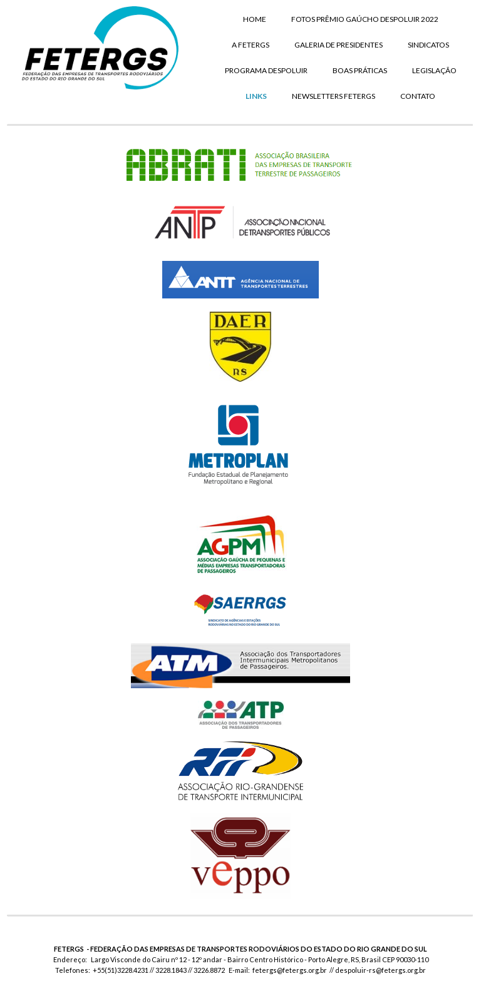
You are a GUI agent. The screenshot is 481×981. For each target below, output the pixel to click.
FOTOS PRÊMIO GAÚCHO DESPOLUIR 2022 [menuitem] (364, 19)
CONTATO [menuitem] (417, 96)
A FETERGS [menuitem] (250, 44)
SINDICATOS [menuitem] (428, 44)
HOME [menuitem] (254, 19)
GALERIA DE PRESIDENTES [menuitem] (338, 44)
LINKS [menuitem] (256, 96)
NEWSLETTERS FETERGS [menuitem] (333, 96)
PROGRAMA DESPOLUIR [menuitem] (266, 70)
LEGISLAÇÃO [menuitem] (434, 70)
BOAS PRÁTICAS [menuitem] (360, 70)
